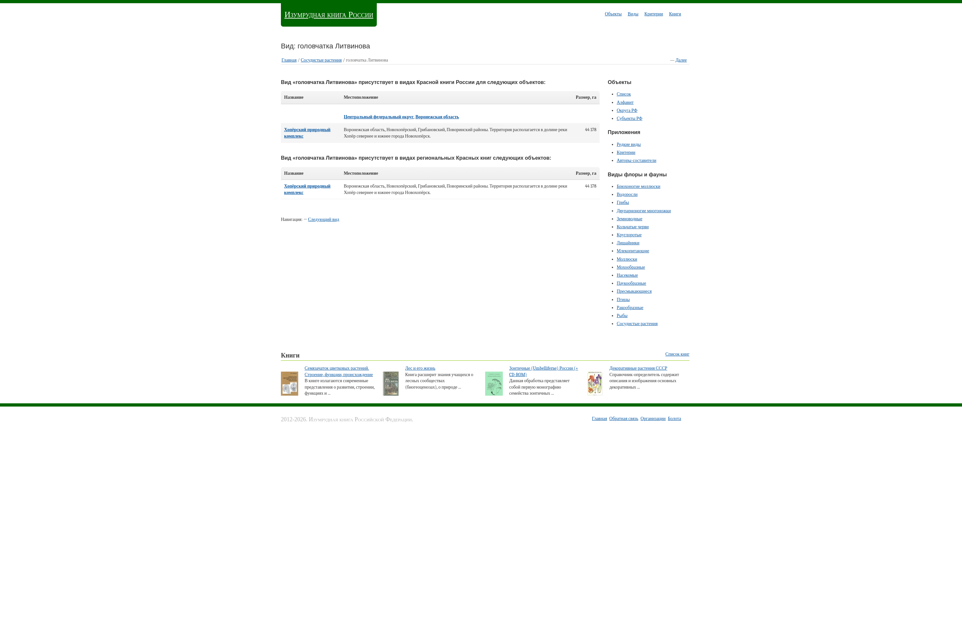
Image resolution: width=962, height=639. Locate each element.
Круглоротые (629, 235)
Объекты (613, 14)
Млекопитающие (633, 251)
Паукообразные (631, 283)
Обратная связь (623, 418)
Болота (674, 418)
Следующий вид (323, 219)
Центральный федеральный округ (379, 117)
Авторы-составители (636, 160)
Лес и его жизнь (420, 368)
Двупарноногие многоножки (644, 211)
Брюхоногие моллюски (638, 186)
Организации (653, 418)
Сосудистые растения (321, 60)
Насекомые (627, 275)
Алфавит (625, 102)
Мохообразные (631, 267)
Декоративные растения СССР (638, 368)
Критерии (654, 14)
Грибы (623, 202)
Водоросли (627, 194)
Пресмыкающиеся (634, 291)
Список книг (677, 354)
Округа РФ (627, 110)
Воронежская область (437, 117)
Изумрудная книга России (328, 14)
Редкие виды (629, 144)
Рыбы (622, 315)
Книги (675, 14)
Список (624, 94)
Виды (633, 14)
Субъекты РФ (629, 118)
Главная (289, 60)
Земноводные (629, 219)
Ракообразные (630, 307)
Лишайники (628, 243)
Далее (681, 60)
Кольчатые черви (633, 227)
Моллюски (627, 259)
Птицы (623, 299)
